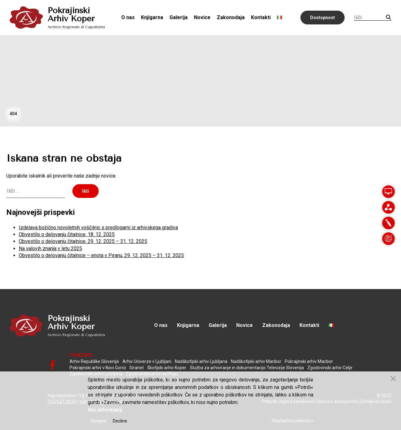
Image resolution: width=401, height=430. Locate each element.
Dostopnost (322, 17)
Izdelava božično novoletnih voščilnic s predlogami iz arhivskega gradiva (98, 228)
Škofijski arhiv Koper (166, 367)
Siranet (136, 367)
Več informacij (105, 410)
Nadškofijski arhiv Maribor (256, 361)
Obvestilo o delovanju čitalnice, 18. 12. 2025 (67, 234)
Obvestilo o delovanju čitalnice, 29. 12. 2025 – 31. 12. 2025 (83, 241)
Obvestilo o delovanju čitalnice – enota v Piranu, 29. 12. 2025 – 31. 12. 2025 (101, 255)
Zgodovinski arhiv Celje (329, 367)
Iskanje (388, 17)
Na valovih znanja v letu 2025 (50, 248)
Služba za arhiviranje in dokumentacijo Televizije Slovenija (247, 367)
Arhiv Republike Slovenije (94, 361)
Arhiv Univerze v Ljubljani (146, 361)
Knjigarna (152, 17)
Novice (202, 17)
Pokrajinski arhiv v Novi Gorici (98, 367)
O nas (128, 17)
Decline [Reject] (120, 420)
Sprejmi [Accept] (98, 420)
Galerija (178, 17)
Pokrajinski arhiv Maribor (309, 361)
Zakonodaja (231, 17)
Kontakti (261, 17)
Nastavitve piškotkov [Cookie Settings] (293, 420)
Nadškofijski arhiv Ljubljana (201, 361)
